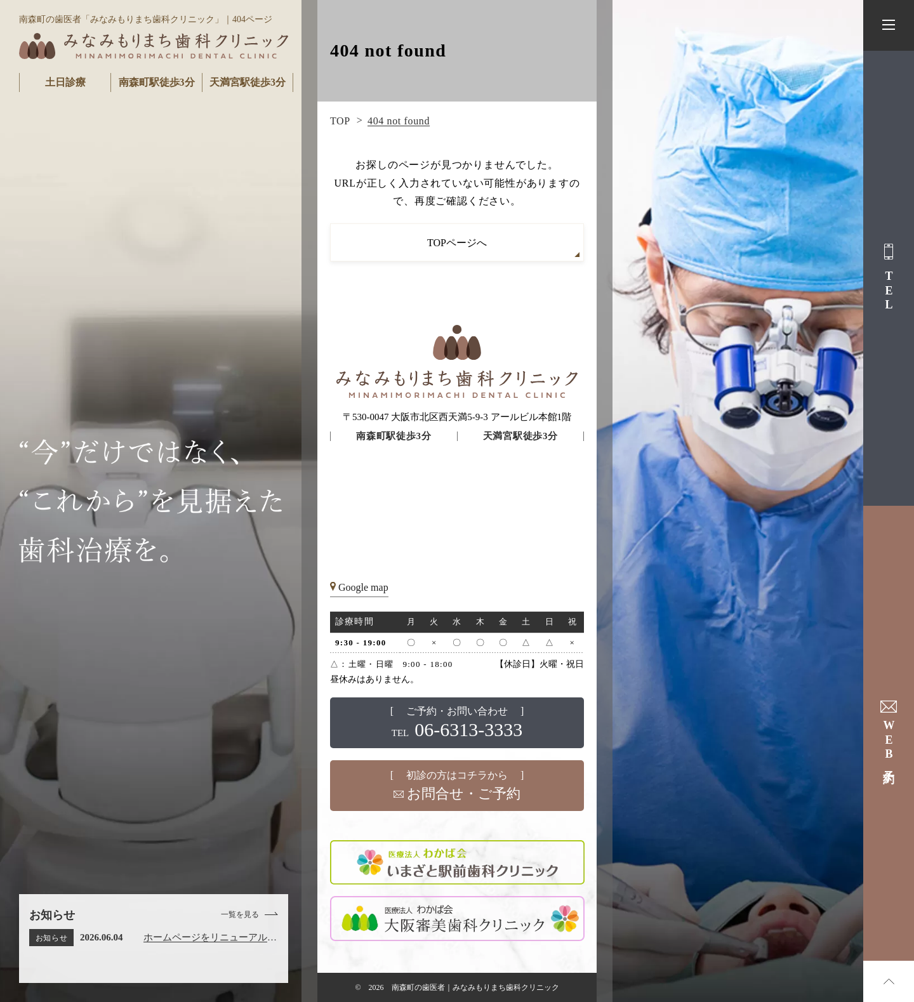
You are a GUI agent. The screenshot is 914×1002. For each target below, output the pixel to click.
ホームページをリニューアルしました (210, 939)
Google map (363, 587)
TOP (340, 120)
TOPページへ (457, 242)
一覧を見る (240, 914)
